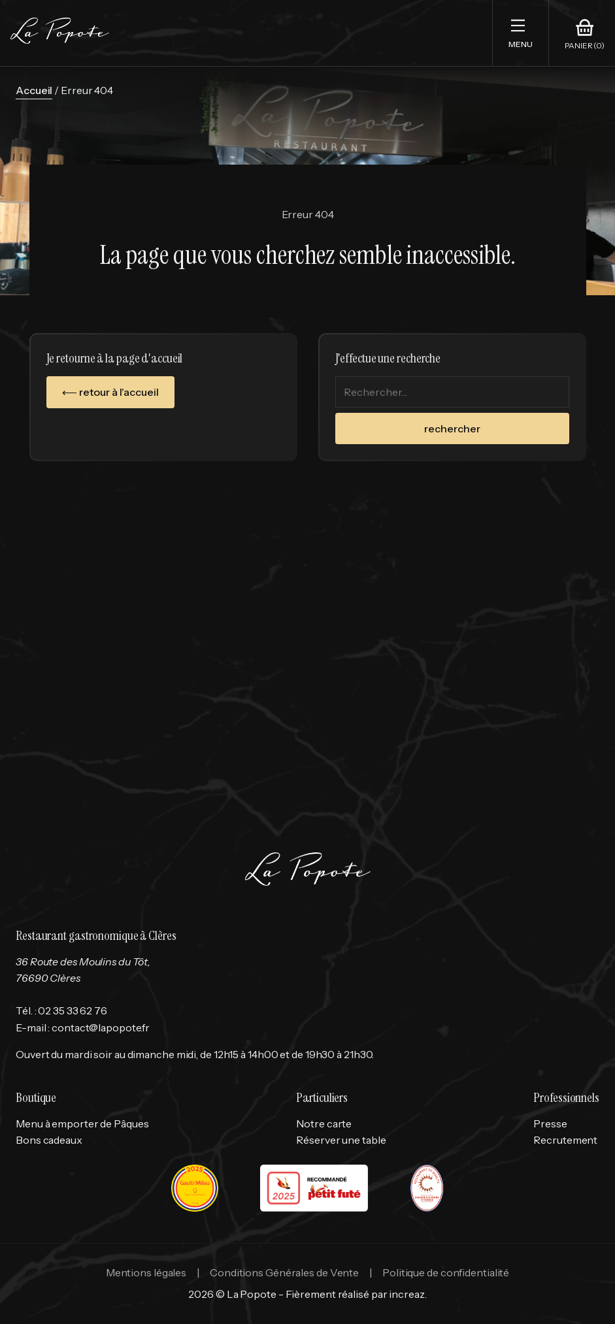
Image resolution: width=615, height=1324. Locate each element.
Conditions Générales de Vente (284, 1272)
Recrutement (565, 1139)
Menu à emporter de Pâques (82, 1123)
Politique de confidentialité (445, 1272)
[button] (520, 33)
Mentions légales (146, 1272)
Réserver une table (341, 1139)
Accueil (34, 90)
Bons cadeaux (49, 1139)
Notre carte (324, 1123)
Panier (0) (585, 46)
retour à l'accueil (118, 391)
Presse (550, 1123)
